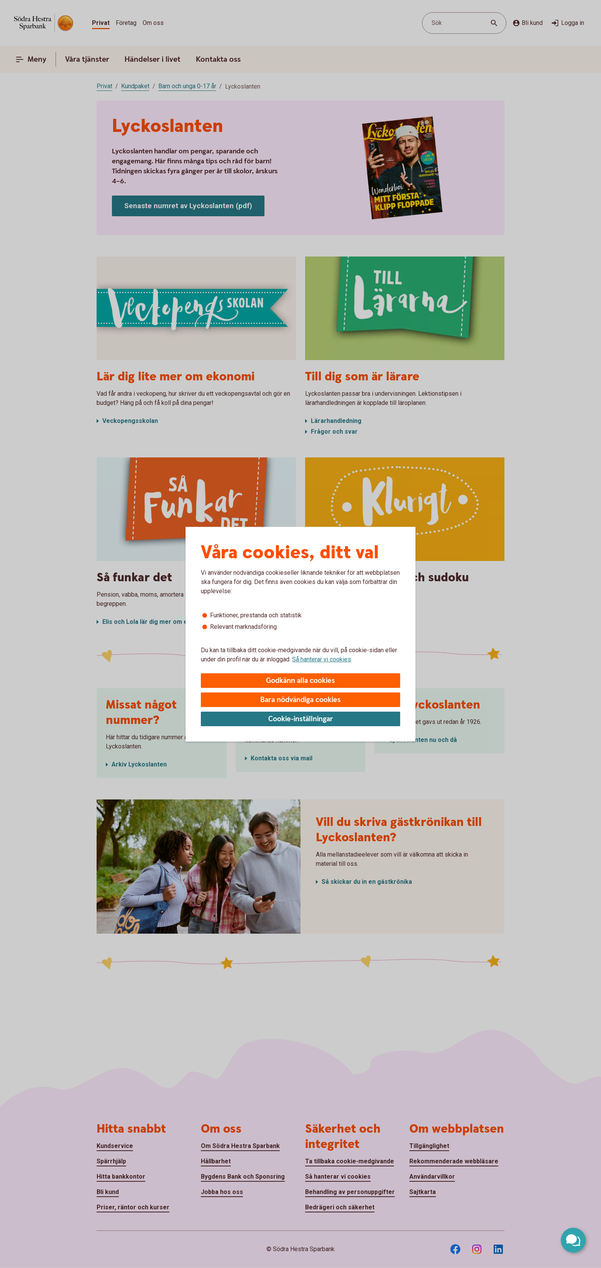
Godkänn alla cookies (300, 681)
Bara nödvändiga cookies (300, 700)
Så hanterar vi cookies (321, 659)
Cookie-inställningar (300, 719)
